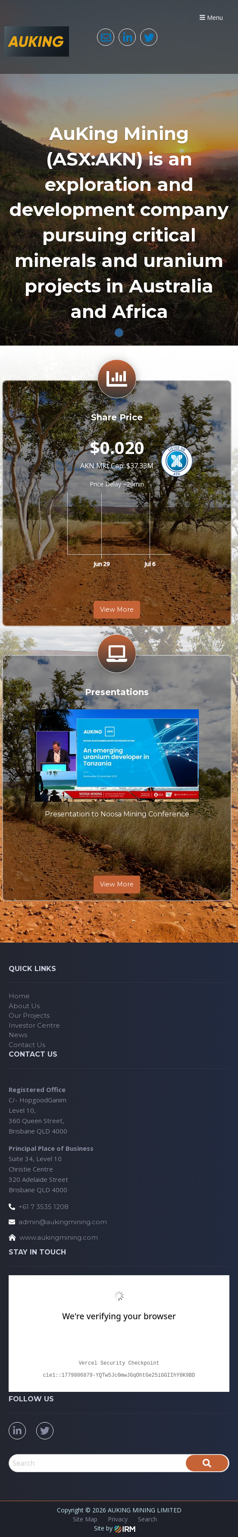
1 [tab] (119, 332)
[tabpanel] (119, 173)
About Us (24, 1006)
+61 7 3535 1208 (44, 1207)
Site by (114, 1528)
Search (147, 1519)
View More (117, 609)
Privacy (118, 1519)
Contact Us (27, 1045)
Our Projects (29, 1015)
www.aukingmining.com (58, 1237)
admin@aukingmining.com (63, 1222)
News (18, 1035)
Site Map (85, 1519)
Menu (211, 17)
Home (19, 996)
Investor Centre (34, 1025)
